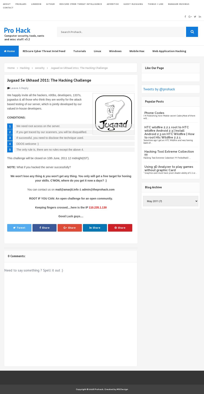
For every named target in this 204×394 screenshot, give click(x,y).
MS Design (122, 389)
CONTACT (8, 7)
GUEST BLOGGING (133, 4)
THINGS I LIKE (155, 4)
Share (44, 227)
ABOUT (7, 4)
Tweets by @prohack (159, 89)
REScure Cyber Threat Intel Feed (44, 51)
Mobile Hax (136, 51)
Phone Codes (154, 113)
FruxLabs (21, 4)
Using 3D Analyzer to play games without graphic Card (168, 168)
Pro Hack (17, 30)
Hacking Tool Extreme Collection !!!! (169, 153)
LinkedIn (36, 4)
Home (9, 51)
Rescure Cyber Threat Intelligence (81, 4)
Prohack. (99, 389)
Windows (115, 51)
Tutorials (79, 51)
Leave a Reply (19, 88)
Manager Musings (178, 4)
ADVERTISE (113, 4)
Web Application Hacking (169, 51)
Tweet (19, 227)
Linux (97, 51)
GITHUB (50, 4)
